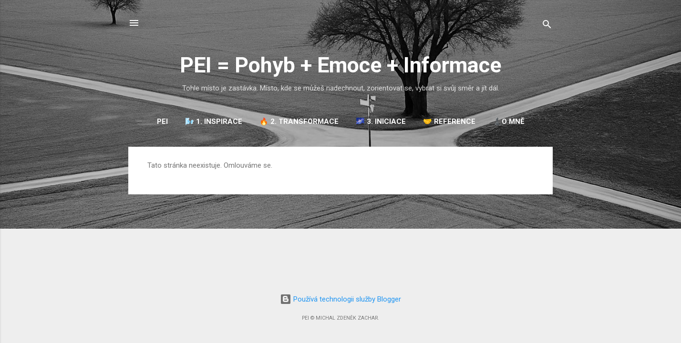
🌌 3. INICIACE (381, 121)
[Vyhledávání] (547, 25)
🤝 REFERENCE (449, 121)
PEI (162, 121)
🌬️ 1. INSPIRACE (213, 121)
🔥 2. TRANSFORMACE (299, 121)
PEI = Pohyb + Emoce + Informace (340, 65)
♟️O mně (508, 121)
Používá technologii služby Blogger (340, 299)
